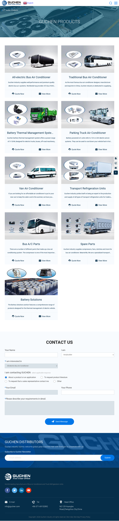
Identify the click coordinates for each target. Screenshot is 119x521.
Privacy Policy (85, 517)
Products (14, 10)
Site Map (77, 517)
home (8, 10)
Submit (108, 458)
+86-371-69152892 (40, 507)
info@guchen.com (12, 507)
